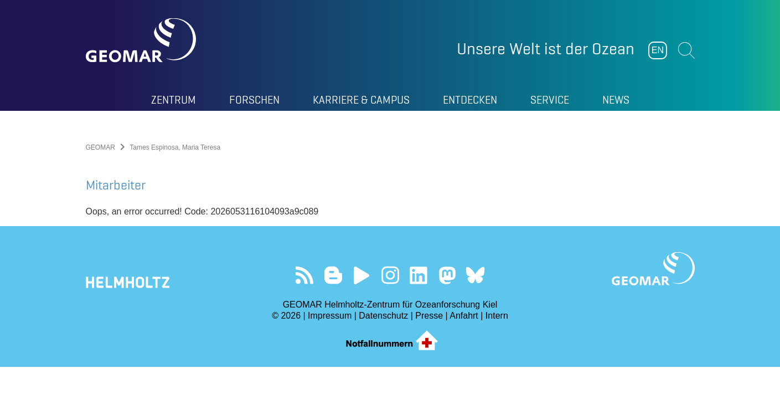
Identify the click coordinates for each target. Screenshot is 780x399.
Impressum (330, 315)
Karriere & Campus (361, 100)
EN (658, 50)
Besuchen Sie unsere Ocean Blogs (333, 275)
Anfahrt (464, 315)
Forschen (254, 100)
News (615, 100)
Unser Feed (304, 275)
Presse (429, 315)
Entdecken (470, 100)
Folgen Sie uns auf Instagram (390, 275)
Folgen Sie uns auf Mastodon (447, 275)
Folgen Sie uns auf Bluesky (475, 275)
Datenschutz (383, 315)
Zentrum (173, 100)
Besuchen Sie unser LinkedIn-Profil (418, 275)
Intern (496, 315)
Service (549, 100)
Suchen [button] (686, 50)
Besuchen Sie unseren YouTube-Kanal (361, 275)
